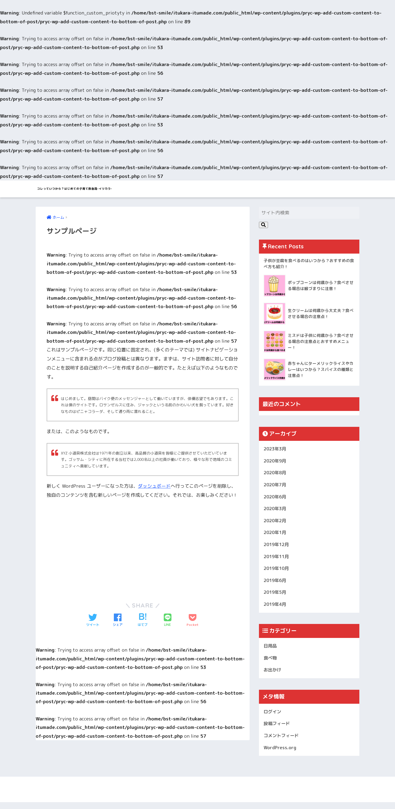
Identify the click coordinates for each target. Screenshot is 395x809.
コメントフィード (282, 742)
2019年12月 (277, 547)
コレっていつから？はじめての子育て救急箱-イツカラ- (119, 189)
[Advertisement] (93, 547)
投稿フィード (278, 729)
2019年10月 (277, 572)
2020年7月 (276, 486)
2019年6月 (276, 584)
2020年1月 (276, 535)
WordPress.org (280, 754)
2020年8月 (276, 474)
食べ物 (271, 663)
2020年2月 (276, 523)
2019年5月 (276, 596)
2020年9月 (276, 462)
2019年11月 (277, 560)
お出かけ (273, 675)
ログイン (273, 717)
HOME (197, 793)
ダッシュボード (154, 486)
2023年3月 (276, 449)
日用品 (271, 651)
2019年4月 (276, 609)
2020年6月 (276, 498)
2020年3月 (276, 510)
